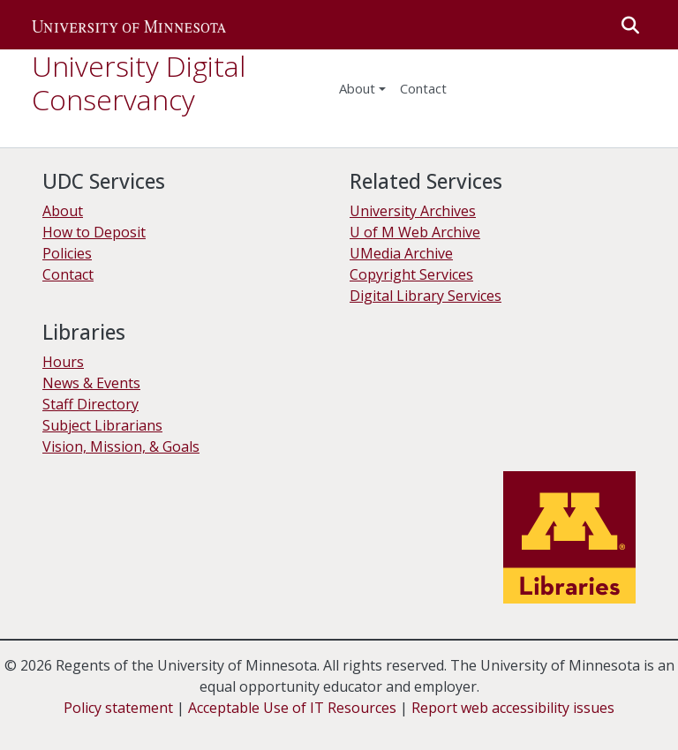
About (62, 211)
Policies (67, 253)
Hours (63, 361)
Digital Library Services (425, 295)
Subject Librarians (102, 425)
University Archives (413, 211)
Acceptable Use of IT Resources (292, 707)
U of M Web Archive (415, 232)
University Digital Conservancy (138, 82)
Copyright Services (411, 274)
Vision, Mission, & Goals (121, 446)
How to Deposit (94, 232)
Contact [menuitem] (423, 88)
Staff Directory (90, 404)
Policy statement (118, 707)
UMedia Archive (401, 253)
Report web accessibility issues (512, 707)
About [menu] (357, 88)
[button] (129, 25)
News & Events (91, 383)
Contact (68, 274)
